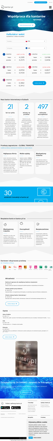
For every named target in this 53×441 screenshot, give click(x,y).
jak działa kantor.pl (32, 405)
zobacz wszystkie (25, 373)
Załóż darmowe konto (40, 2)
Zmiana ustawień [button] (37, 437)
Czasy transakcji (31, 411)
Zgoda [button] (30, 437)
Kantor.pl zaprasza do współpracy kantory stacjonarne (21, 282)
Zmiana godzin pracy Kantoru (13, 288)
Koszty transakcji (32, 409)
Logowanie (30, 2)
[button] (50, 7)
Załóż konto (25, 392)
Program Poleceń (45, 405)
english (50, 2)
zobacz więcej (11, 303)
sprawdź (37, 19)
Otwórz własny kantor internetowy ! (15, 295)
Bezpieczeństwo (31, 408)
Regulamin (3, 413)
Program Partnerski (45, 406)
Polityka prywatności (12, 413)
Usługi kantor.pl (31, 406)
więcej (49, 317)
